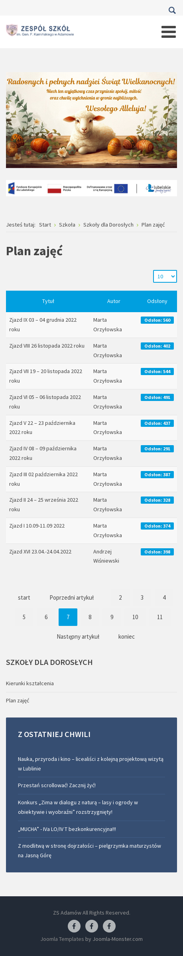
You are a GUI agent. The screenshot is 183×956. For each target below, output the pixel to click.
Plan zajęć (17, 700)
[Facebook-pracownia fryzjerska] (91, 926)
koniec (126, 636)
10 (135, 617)
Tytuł (48, 301)
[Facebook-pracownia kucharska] (109, 926)
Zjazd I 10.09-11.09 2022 (37, 525)
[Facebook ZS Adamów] (74, 926)
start (24, 597)
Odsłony (157, 301)
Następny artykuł (78, 636)
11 (160, 617)
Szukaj (172, 10)
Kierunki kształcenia (30, 683)
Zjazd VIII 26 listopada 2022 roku (47, 345)
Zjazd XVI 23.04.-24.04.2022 (40, 551)
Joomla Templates (62, 938)
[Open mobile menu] (168, 31)
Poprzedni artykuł (71, 597)
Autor (113, 301)
